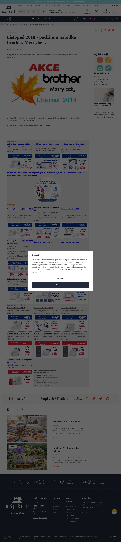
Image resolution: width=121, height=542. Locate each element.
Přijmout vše (60, 285)
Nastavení (61, 278)
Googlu (72, 265)
